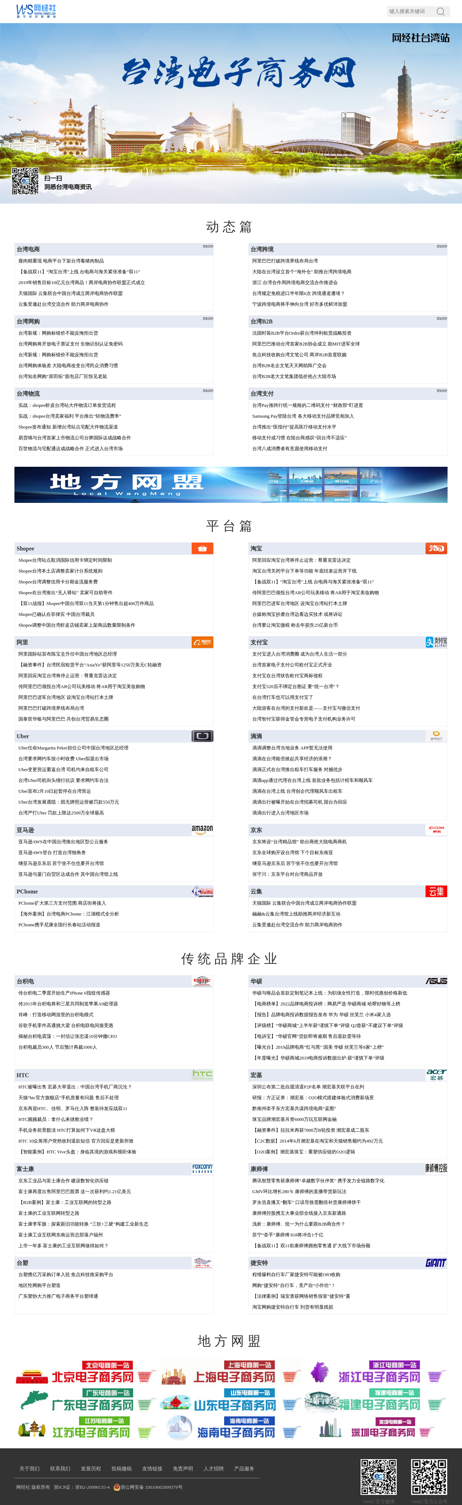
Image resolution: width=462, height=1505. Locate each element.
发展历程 (92, 1468)
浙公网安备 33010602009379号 (152, 1487)
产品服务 (247, 1468)
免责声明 (185, 1468)
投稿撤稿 (123, 1468)
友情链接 (154, 1468)
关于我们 (30, 1468)
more (208, 246)
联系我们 (61, 1468)
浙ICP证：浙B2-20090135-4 (82, 1487)
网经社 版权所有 (33, 1487)
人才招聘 (216, 1468)
